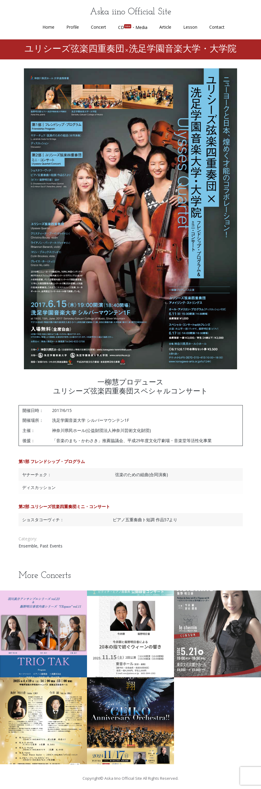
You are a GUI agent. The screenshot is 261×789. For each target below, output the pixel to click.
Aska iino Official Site (130, 12)
